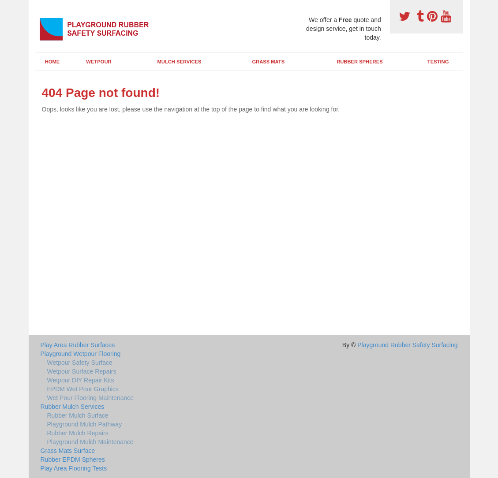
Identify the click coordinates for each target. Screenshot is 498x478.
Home (52, 61)
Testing (438, 61)
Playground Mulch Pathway (84, 424)
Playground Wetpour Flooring (81, 353)
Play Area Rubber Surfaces (78, 344)
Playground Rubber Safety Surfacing (407, 344)
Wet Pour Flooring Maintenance (90, 397)
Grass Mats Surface (68, 450)
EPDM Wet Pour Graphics (83, 389)
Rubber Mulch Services (73, 406)
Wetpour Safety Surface (79, 362)
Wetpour (98, 61)
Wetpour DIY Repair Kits (80, 380)
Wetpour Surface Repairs (81, 371)
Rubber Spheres (359, 61)
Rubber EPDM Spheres (73, 459)
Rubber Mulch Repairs (78, 433)
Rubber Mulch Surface (78, 415)
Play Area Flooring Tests (74, 468)
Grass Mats (268, 61)
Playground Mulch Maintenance (90, 441)
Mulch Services (179, 61)
